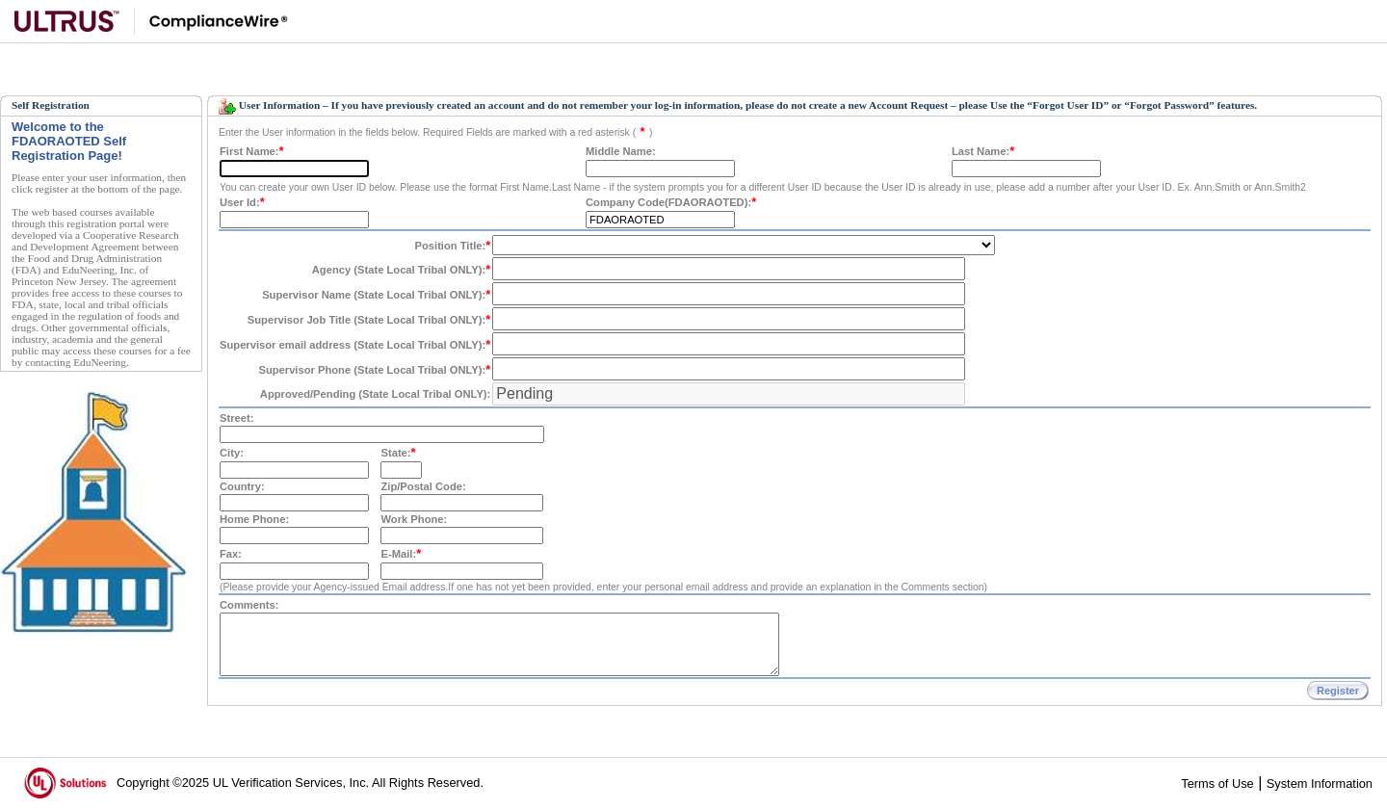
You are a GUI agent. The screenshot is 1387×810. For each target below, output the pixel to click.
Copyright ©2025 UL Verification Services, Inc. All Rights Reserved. (300, 782)
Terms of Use (1217, 783)
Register (1338, 690)
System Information (1320, 783)
